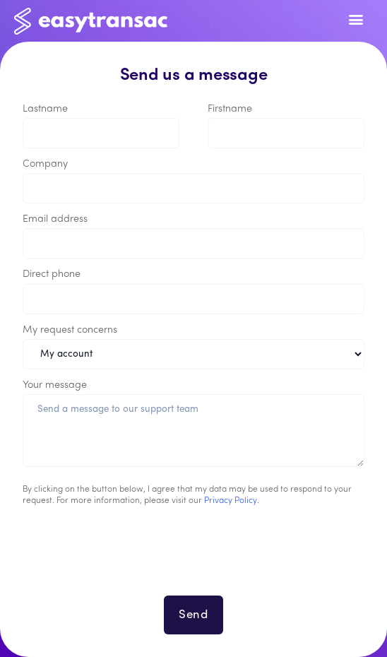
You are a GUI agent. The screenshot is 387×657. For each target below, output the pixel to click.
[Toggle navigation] (355, 21)
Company (45, 164)
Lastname (45, 109)
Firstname (230, 109)
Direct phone (52, 274)
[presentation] (193, 559)
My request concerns (70, 330)
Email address (55, 219)
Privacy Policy (230, 501)
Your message (55, 385)
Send (193, 615)
